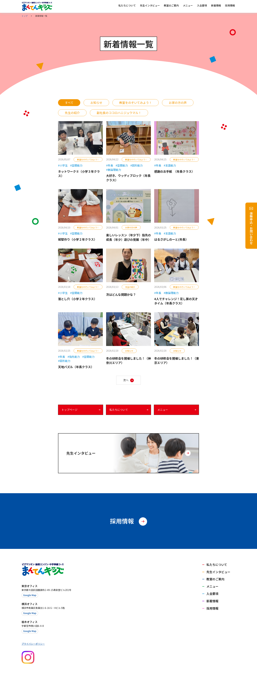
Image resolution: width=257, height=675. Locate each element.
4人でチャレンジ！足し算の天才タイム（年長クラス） (176, 301)
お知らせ (96, 102)
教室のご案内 (215, 579)
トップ (25, 16)
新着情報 (212, 601)
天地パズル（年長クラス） (76, 367)
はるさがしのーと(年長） (171, 239)
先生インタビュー (218, 572)
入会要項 (212, 593)
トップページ (69, 410)
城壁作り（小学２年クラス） (77, 239)
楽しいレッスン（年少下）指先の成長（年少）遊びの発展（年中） (128, 237)
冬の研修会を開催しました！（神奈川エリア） (128, 360)
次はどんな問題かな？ (121, 294)
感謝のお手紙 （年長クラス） (174, 171)
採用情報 (212, 608)
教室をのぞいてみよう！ (135, 102)
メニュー (162, 410)
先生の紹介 (72, 113)
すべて (69, 102)
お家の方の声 (178, 102)
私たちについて (118, 410)
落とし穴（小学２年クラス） (77, 299)
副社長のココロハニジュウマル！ (119, 113)
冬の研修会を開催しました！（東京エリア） (176, 360)
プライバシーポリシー (33, 643)
